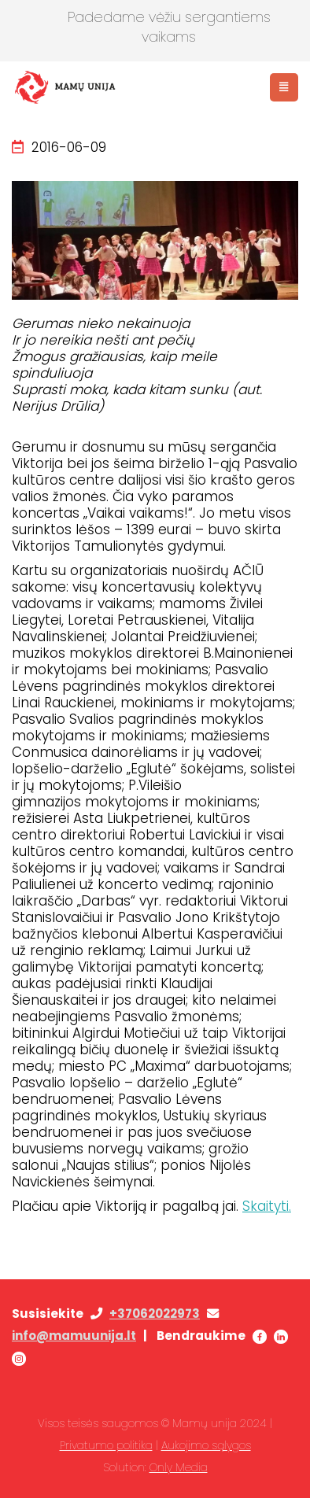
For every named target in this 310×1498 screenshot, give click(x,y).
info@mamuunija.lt (74, 1335)
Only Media (178, 1467)
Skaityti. (266, 1206)
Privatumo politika (106, 1445)
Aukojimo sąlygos (206, 1445)
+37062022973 (154, 1313)
